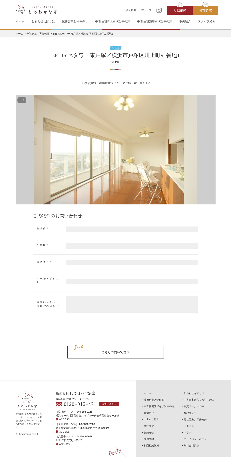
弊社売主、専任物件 (38, 33)
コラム (187, 432)
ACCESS (64, 419)
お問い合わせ (109, 404)
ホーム (20, 21)
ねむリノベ (190, 412)
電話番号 (45, 261)
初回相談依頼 (151, 445)
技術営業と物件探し (75, 21)
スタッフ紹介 (206, 21)
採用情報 (149, 439)
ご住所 (43, 245)
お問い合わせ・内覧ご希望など (48, 304)
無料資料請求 (191, 445)
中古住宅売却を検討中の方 (154, 21)
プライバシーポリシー (196, 439)
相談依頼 (179, 10)
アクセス (146, 10)
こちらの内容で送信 (115, 352)
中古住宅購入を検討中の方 (112, 21)
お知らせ (149, 432)
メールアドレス (48, 280)
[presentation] (115, 336)
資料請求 (205, 10)
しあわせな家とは (43, 21)
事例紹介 (185, 21)
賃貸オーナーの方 (194, 406)
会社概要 (131, 10)
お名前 (43, 228)
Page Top (115, 451)
